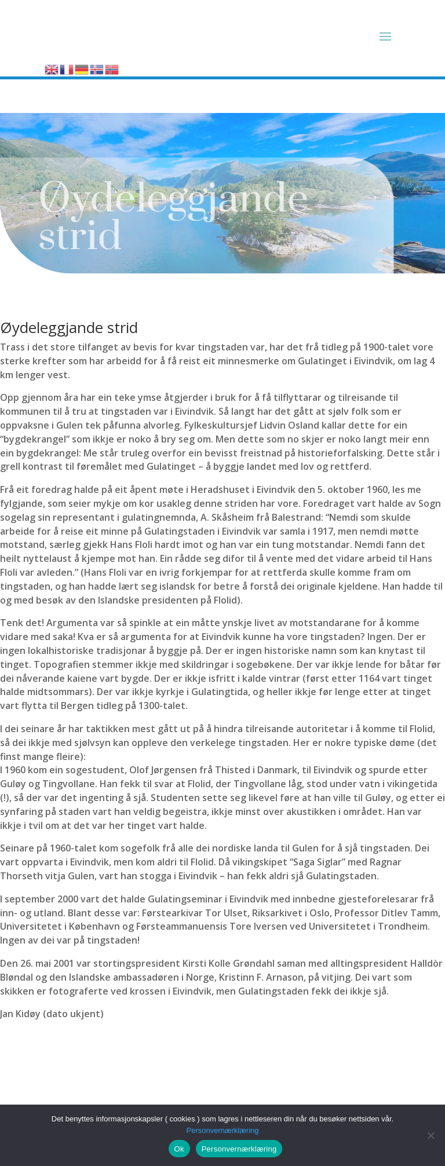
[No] (430, 1135)
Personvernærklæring (223, 1130)
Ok (179, 1149)
